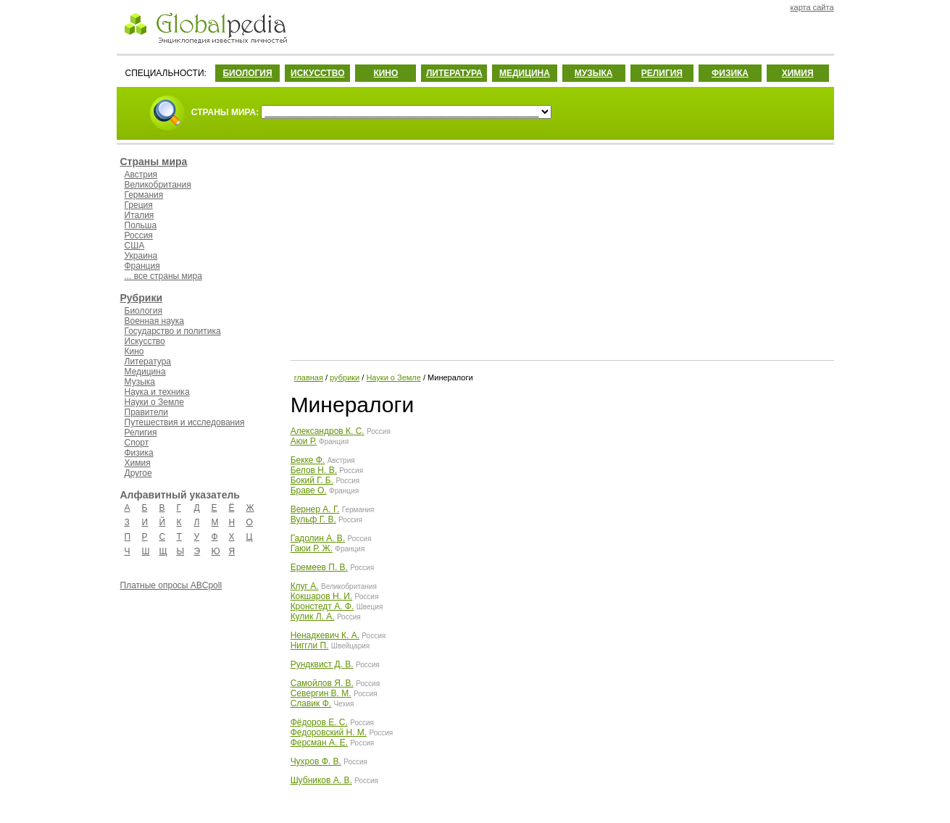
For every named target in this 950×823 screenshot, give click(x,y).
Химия (138, 463)
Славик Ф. (311, 703)
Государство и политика (173, 331)
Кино (134, 351)
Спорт (137, 443)
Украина (141, 256)
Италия (139, 215)
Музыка (140, 382)
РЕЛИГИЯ (662, 73)
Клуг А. (305, 586)
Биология (143, 311)
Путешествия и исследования (185, 422)
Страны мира (154, 161)
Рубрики (141, 298)
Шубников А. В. (321, 780)
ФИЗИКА (730, 73)
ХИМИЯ (798, 73)
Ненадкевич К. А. (325, 635)
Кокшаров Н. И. (322, 596)
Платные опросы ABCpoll (171, 585)
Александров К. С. (327, 431)
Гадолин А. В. (318, 538)
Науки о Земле (154, 402)
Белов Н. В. (314, 470)
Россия (139, 235)
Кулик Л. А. (313, 616)
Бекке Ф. (308, 460)
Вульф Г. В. (313, 519)
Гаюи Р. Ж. (312, 548)
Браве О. (309, 490)
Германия (144, 195)
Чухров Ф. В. (316, 761)
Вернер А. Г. (315, 509)
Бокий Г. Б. (312, 480)
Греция (139, 205)
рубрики (344, 377)
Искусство (145, 341)
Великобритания (158, 185)
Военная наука (154, 321)
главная (308, 377)
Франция (142, 266)
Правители (146, 412)
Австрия (141, 175)
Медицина (145, 372)
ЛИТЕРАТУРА (454, 73)
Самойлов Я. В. (322, 683)
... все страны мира (163, 276)
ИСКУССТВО (317, 73)
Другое (138, 473)
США (135, 246)
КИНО (385, 73)
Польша (141, 225)
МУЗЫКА (594, 73)
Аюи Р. (304, 441)
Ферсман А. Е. (319, 743)
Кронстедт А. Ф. (322, 606)
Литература (148, 361)
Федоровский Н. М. (329, 732)
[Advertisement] (561, 250)
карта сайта (812, 7)
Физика (139, 453)
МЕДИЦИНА (524, 73)
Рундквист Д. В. (322, 664)
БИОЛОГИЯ (247, 73)
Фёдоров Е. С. (319, 722)
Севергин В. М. (321, 693)
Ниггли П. (310, 645)
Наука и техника (157, 392)
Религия (141, 432)
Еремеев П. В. (319, 567)
